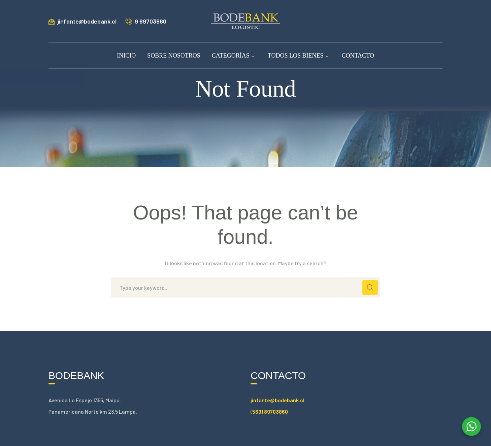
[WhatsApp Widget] (471, 426)
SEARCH (370, 287)
